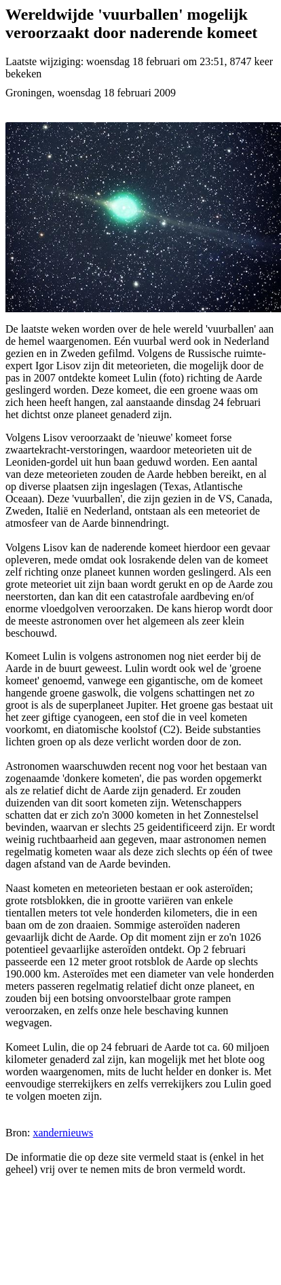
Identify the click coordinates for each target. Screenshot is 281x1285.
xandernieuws (63, 1132)
